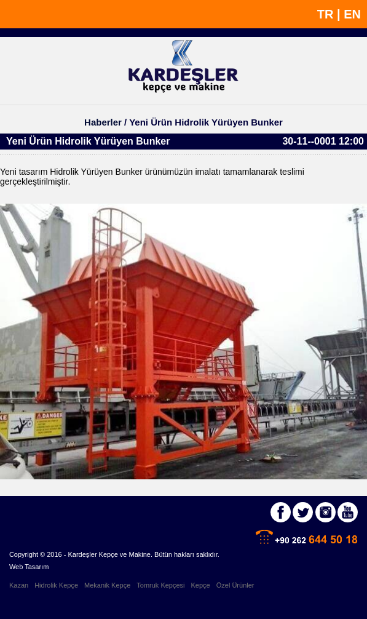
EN (352, 14)
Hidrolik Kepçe (56, 585)
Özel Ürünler (235, 585)
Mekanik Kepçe (107, 585)
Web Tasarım (29, 566)
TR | (330, 14)
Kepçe (200, 585)
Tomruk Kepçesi (160, 585)
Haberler (103, 122)
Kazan (18, 585)
